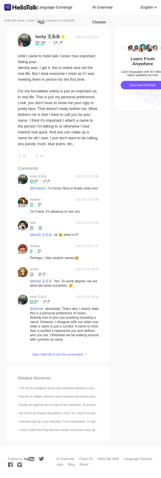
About (84, 464)
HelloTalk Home (14, 20)
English (147, 7)
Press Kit (86, 459)
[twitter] (41, 459)
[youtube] (29, 459)
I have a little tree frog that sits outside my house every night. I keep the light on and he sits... (80, 430)
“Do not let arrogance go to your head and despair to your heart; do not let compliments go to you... (84, 388)
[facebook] (10, 464)
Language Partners (138, 459)
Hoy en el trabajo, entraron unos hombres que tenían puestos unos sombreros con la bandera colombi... (87, 396)
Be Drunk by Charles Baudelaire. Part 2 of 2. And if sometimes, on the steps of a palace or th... (81, 413)
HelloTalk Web (108, 459)
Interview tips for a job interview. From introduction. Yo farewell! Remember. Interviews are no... (81, 421)
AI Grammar (65, 459)
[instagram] (19, 464)
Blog (71, 464)
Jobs (59, 464)
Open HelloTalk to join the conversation (57, 354)
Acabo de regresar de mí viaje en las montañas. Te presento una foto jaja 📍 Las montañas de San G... (86, 404)
